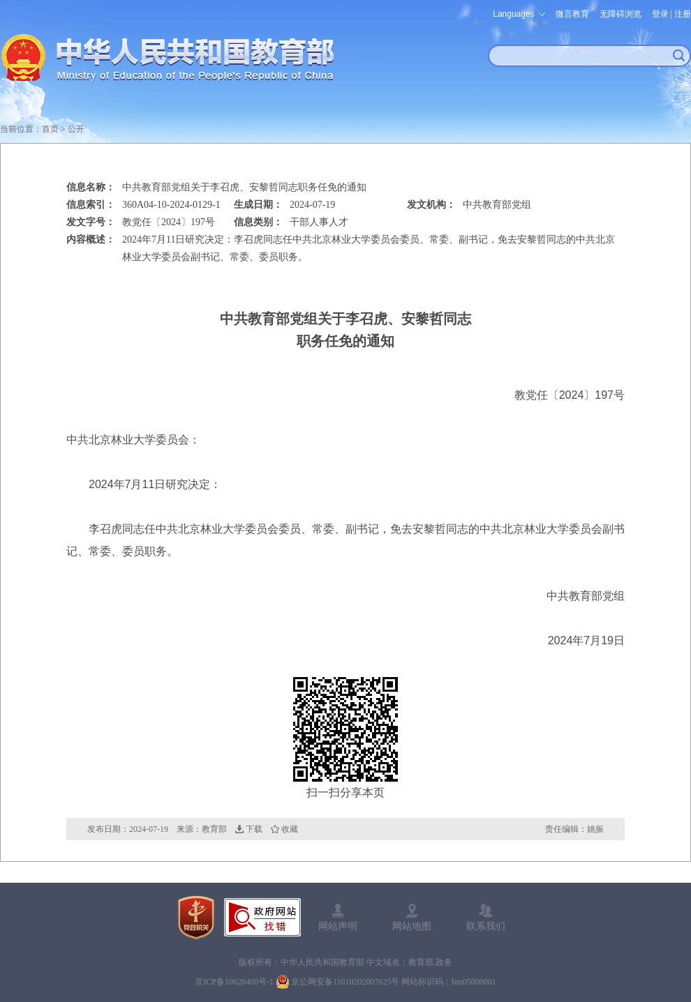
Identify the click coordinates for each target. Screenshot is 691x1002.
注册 (682, 14)
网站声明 (337, 926)
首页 (50, 129)
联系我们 (485, 926)
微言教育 (572, 14)
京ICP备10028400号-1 (234, 982)
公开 (76, 129)
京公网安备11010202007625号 (345, 982)
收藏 (289, 829)
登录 (660, 14)
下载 (254, 829)
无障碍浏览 (620, 14)
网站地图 (411, 926)
